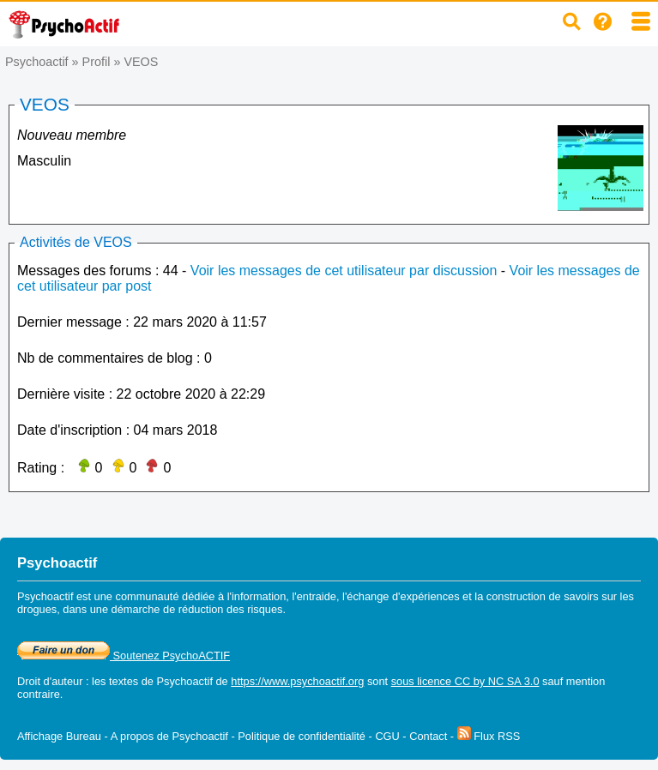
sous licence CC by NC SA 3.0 (465, 681)
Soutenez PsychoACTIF (123, 655)
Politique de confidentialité (301, 736)
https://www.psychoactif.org (297, 681)
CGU (387, 736)
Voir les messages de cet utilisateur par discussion (344, 270)
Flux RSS (489, 736)
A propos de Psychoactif (169, 736)
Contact (428, 736)
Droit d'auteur (49, 681)
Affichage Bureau (59, 736)
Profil (96, 62)
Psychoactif (37, 62)
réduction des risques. (232, 609)
